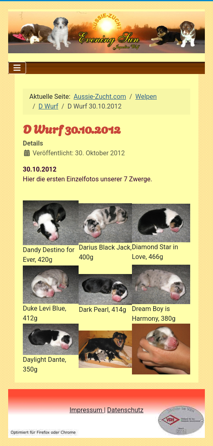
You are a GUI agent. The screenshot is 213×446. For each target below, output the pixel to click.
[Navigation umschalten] (17, 68)
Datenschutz (125, 410)
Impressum (87, 410)
